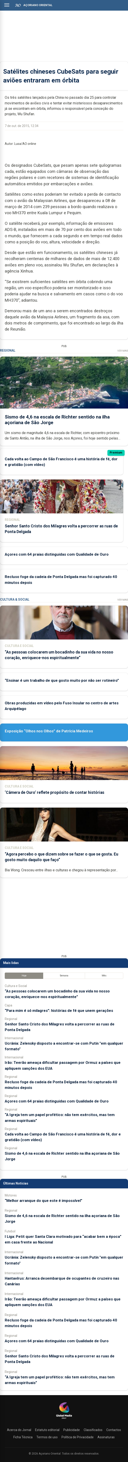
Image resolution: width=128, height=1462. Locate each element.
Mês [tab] (104, 975)
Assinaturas (106, 1437)
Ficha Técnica (23, 1437)
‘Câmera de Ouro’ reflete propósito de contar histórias (54, 792)
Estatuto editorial (47, 1430)
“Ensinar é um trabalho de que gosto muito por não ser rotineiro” (62, 680)
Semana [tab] (64, 975)
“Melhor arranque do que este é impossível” (43, 1200)
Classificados (93, 1430)
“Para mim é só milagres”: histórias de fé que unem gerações (59, 1010)
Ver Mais (122, 350)
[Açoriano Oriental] (64, 1419)
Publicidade (71, 1430)
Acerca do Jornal (19, 1430)
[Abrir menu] (7, 5)
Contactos (113, 1430)
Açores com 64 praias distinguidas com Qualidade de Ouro (57, 554)
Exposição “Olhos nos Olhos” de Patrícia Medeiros (49, 731)
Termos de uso (47, 1437)
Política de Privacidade (78, 1437)
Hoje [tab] (24, 975)
